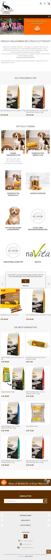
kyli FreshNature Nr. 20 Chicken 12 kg (12, 110)
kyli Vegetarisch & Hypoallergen (13, 163)
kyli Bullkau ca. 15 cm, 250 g (9, 315)
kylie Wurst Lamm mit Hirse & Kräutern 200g (35, 358)
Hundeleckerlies (37, 193)
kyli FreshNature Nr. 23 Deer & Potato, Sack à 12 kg (11, 461)
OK (25, 281)
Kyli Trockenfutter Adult (13, 159)
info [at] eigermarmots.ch (27, 547)
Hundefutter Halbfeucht (13, 194)
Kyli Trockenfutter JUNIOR (13, 161)
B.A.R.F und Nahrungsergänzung (37, 229)
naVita (38, 262)
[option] (13, 100)
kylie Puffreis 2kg (31, 426)
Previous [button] (2, 284)
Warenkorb (49, 3)
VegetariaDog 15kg (7, 392)
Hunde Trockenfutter (13, 154)
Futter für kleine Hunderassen (13, 229)
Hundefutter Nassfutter (38, 154)
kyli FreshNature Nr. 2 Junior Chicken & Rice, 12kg (35, 392)
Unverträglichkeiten (13, 262)
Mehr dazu (25, 285)
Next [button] (49, 284)
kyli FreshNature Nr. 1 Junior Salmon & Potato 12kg (10, 427)
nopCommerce (29, 556)
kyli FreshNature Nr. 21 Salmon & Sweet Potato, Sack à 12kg (37, 111)
